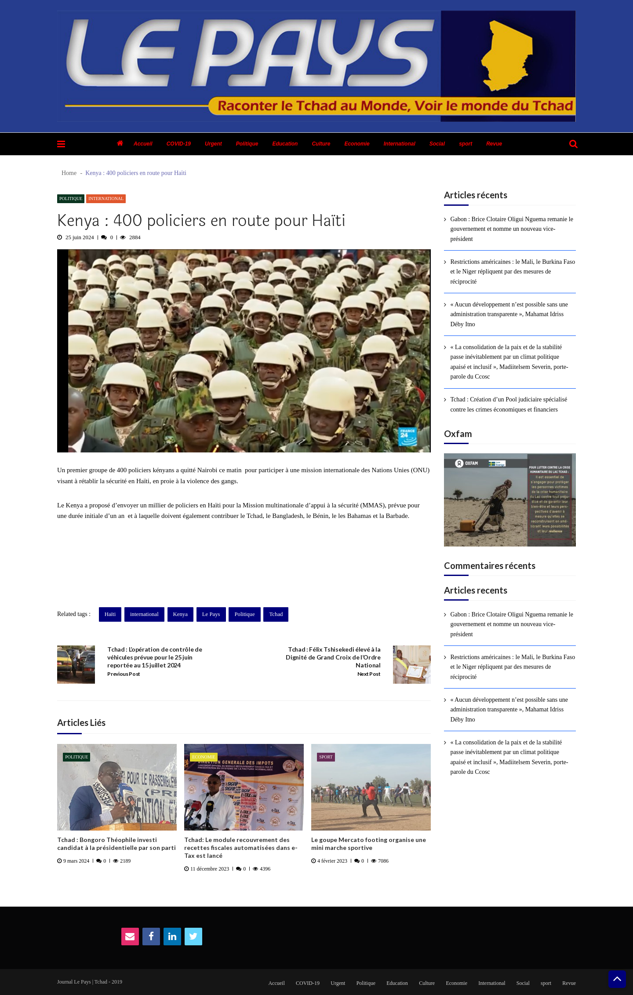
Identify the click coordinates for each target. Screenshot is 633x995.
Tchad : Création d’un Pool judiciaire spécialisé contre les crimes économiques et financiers (508, 404)
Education (285, 144)
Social (437, 144)
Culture (321, 144)
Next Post (369, 674)
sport (465, 144)
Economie (356, 144)
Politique (247, 144)
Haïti (110, 614)
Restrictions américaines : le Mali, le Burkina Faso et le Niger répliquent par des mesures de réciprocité (512, 272)
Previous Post (123, 674)
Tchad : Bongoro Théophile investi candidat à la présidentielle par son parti (116, 843)
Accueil (143, 144)
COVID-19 (179, 144)
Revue (494, 144)
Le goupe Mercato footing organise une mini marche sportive (368, 843)
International (399, 144)
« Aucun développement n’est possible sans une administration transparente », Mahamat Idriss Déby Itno (509, 314)
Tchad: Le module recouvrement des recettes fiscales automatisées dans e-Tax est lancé (241, 847)
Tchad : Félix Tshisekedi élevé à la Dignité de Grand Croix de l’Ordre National (333, 657)
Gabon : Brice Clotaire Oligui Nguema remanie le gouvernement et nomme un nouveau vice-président (511, 229)
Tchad (276, 614)
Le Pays (211, 614)
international (144, 614)
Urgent (213, 144)
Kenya (74, 505)
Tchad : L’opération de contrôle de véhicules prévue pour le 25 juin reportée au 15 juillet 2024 (154, 657)
